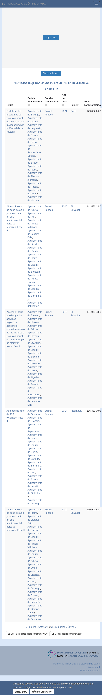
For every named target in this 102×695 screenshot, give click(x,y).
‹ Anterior (42, 627)
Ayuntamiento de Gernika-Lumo (35, 609)
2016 (64, 312)
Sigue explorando (51, 73)
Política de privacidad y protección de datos (76, 663)
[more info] (63, 105)
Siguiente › (61, 627)
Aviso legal (94, 667)
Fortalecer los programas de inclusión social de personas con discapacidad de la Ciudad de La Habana (15, 121)
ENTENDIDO (21, 691)
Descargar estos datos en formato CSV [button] (28, 634)
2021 (64, 111)
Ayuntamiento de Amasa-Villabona (35, 223)
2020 (64, 206)
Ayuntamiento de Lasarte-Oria (35, 234)
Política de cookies (90, 670)
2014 (64, 411)
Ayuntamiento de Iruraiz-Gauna (35, 278)
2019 (64, 509)
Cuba (73, 111)
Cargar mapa (51, 37)
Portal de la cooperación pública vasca (24, 3)
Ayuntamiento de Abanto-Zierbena (35, 176)
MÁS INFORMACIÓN (42, 691)
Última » (71, 627)
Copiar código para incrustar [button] (67, 634)
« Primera (31, 627)
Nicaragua (76, 411)
